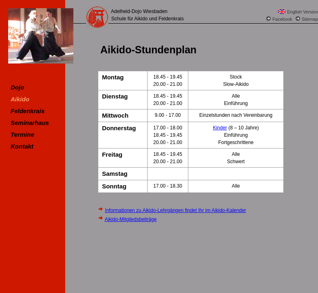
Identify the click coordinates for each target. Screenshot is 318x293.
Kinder (220, 128)
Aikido (20, 99)
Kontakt (22, 146)
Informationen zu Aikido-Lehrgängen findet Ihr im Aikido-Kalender (175, 210)
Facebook (282, 19)
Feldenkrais (27, 110)
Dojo (17, 87)
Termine (22, 134)
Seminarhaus (30, 122)
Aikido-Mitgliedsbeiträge (131, 219)
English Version (302, 11)
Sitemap (310, 19)
